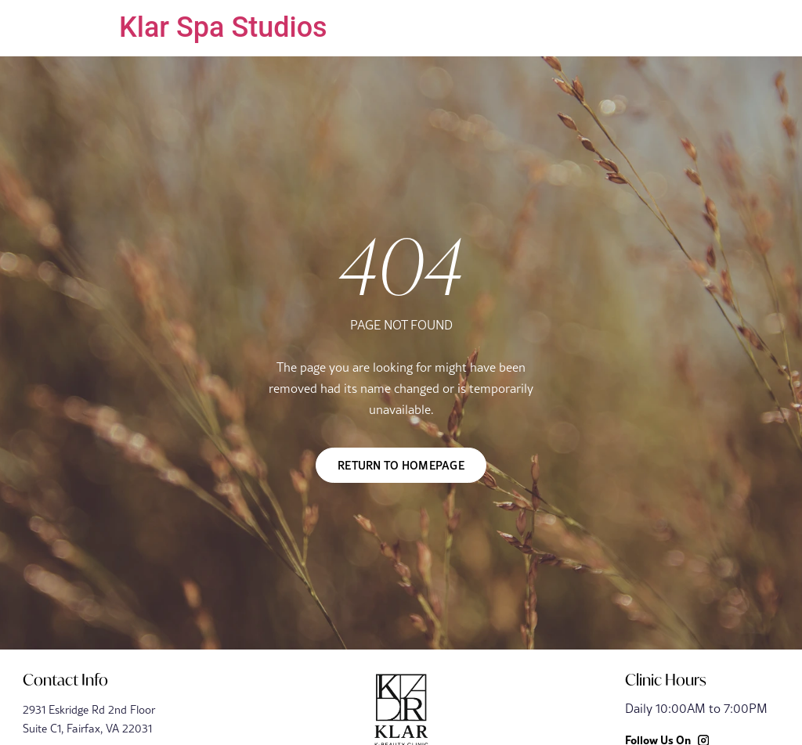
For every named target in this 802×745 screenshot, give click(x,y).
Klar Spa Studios (223, 27)
